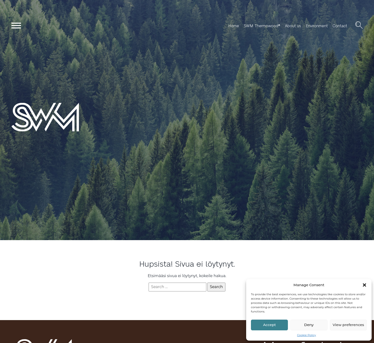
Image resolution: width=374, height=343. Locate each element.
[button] (364, 285)
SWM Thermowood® (262, 26)
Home (233, 26)
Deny (309, 324)
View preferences (348, 324)
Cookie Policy (306, 335)
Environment (317, 26)
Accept (269, 324)
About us (293, 26)
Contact (339, 26)
